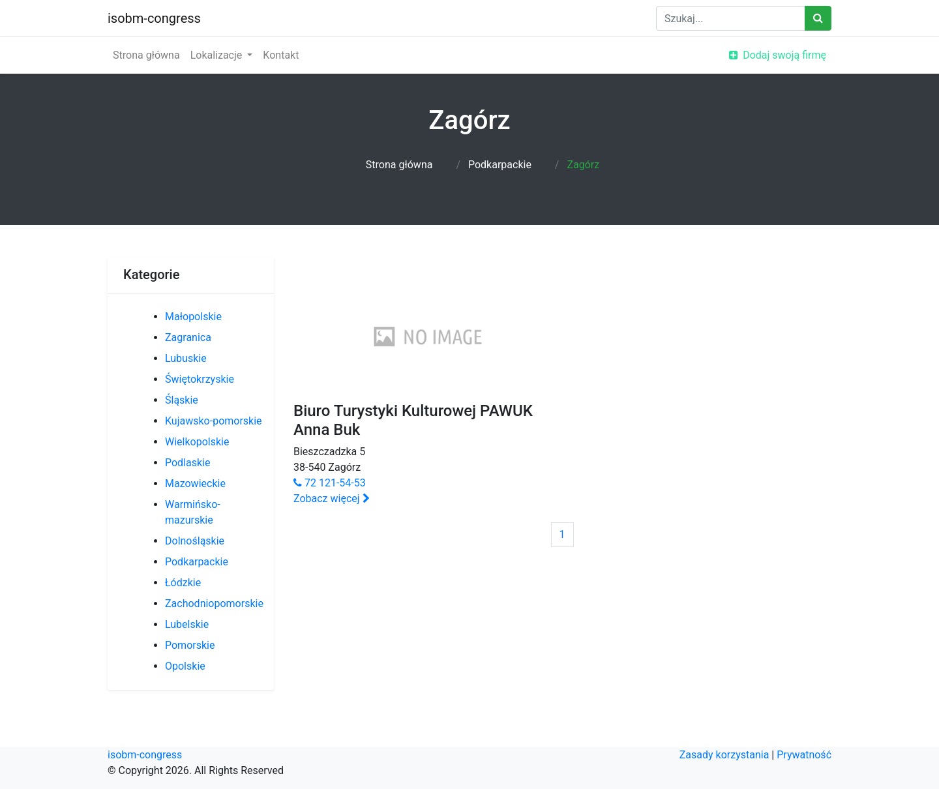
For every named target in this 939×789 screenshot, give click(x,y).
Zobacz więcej (331, 498)
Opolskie (185, 666)
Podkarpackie (499, 164)
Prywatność (804, 755)
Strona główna (146, 55)
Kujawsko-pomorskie (213, 421)
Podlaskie (187, 462)
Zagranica (188, 337)
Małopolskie (193, 316)
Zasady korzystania (724, 755)
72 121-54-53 (329, 483)
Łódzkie (183, 582)
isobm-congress (154, 18)
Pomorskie (190, 645)
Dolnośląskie (194, 541)
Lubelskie (187, 624)
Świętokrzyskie (199, 379)
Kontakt (281, 55)
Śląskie (181, 400)
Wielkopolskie (197, 442)
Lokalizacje (217, 55)
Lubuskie (186, 358)
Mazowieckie (195, 483)
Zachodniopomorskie (214, 603)
